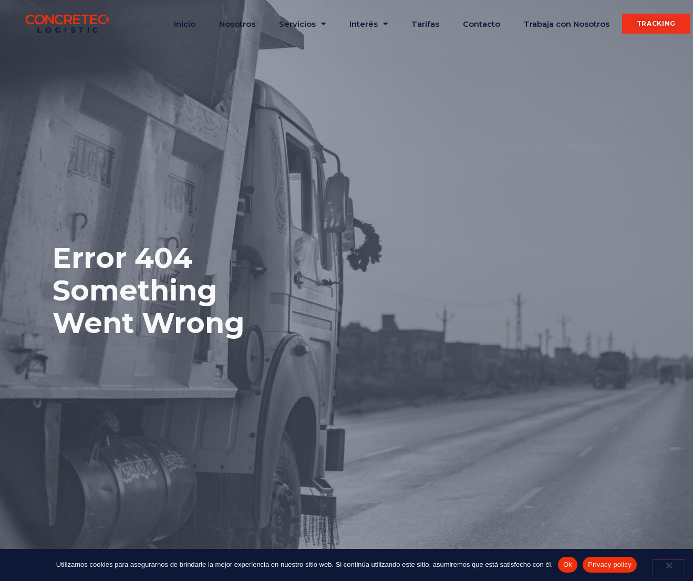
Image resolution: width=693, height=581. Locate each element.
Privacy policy (610, 564)
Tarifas (425, 24)
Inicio (184, 24)
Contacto (481, 24)
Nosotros (237, 24)
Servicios (302, 24)
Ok (567, 564)
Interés (368, 24)
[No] (669, 568)
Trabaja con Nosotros (566, 24)
